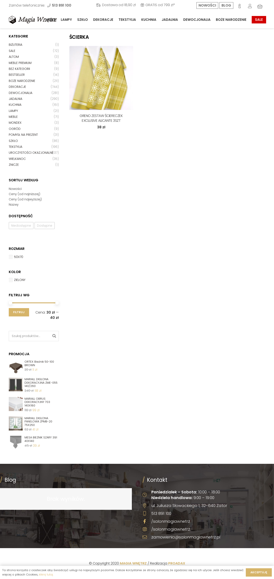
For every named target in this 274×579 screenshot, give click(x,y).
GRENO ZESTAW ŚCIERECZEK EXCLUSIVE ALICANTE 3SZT (101, 118)
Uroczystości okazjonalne (31, 152)
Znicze (14, 164)
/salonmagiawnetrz (170, 521)
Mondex (15, 122)
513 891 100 (161, 513)
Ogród (15, 129)
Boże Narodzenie (22, 81)
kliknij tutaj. (46, 574)
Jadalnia (15, 99)
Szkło (13, 141)
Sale (12, 51)
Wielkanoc (17, 159)
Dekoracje (17, 87)
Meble (13, 117)
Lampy (13, 111)
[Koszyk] (260, 6)
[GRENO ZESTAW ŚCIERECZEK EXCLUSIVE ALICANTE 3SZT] (101, 78)
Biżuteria (15, 44)
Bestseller (17, 74)
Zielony (19, 280)
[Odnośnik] (33, 20)
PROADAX (176, 563)
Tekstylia (15, 147)
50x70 (18, 257)
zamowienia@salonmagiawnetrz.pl (185, 537)
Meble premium (20, 63)
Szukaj (54, 336)
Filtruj (18, 312)
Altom (14, 57)
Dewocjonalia (20, 93)
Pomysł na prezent (23, 134)
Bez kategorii (19, 69)
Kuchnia (15, 104)
